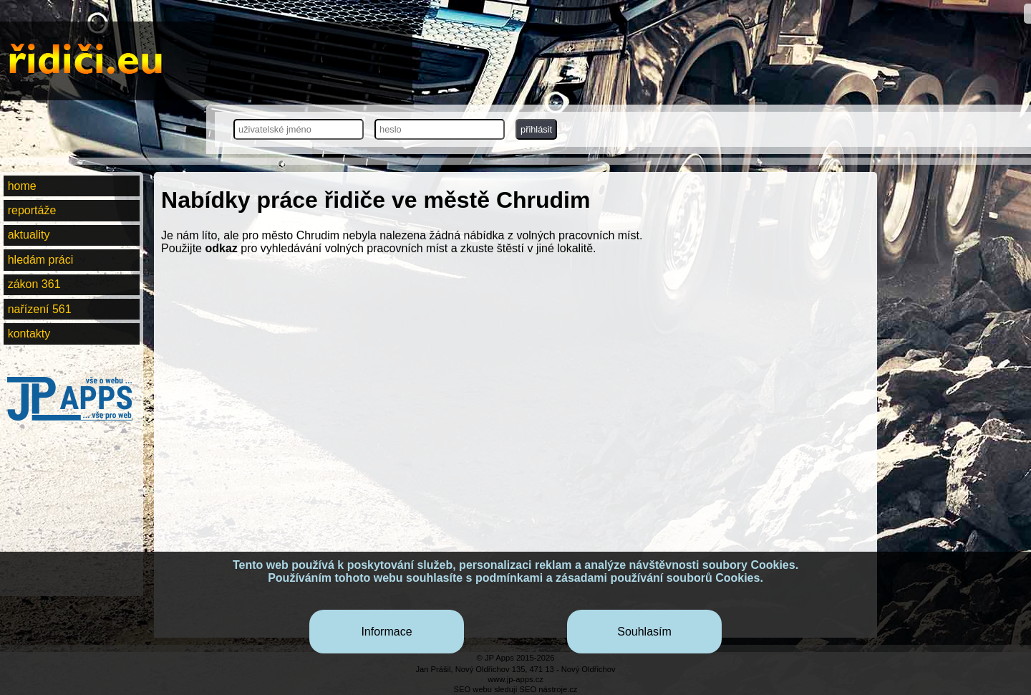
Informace (386, 632)
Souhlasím (644, 632)
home (22, 186)
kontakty (29, 333)
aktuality (29, 235)
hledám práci (41, 260)
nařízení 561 (40, 309)
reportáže (32, 210)
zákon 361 (34, 284)
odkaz (221, 248)
